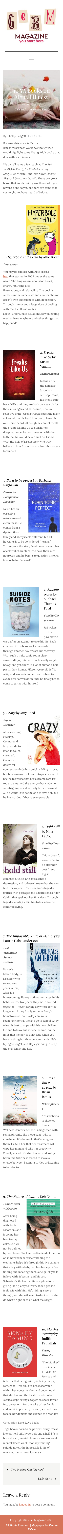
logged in (25, 1504)
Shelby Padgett (17, 136)
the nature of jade (26, 1452)
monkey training (39, 1443)
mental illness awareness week (38, 1438)
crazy (46, 1429)
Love (21, 1422)
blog (5, 276)
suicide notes (11, 1447)
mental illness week (15, 1443)
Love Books (32, 1422)
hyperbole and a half (37, 1433)
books (13, 1429)
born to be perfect (30, 1429)
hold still (18, 1433)
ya (39, 1452)
